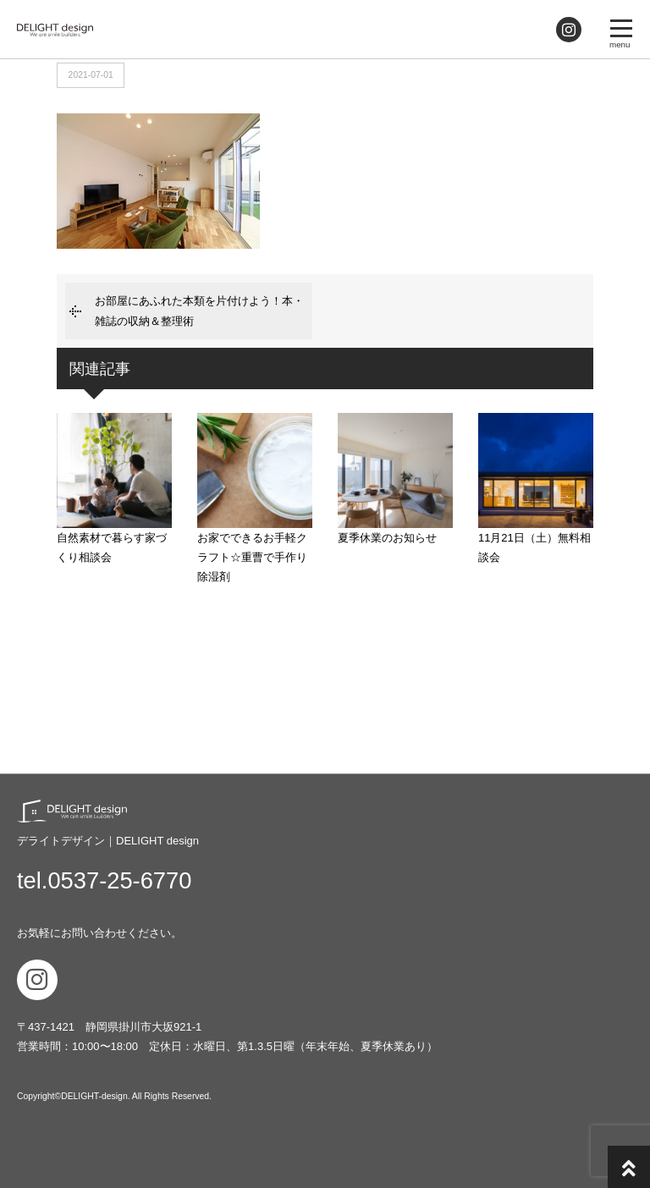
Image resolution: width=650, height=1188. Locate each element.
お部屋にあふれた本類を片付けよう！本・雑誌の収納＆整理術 (199, 310)
